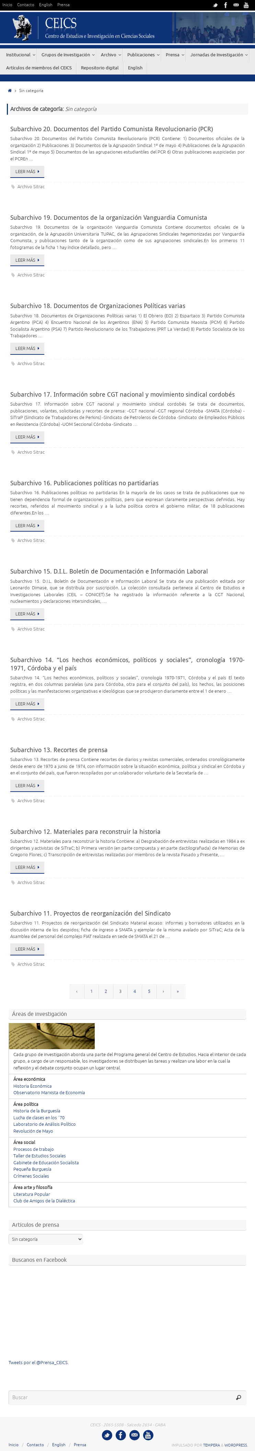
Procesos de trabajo (33, 1149)
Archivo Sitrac (31, 187)
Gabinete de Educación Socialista (46, 1163)
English (46, 5)
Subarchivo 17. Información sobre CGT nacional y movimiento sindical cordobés (122, 394)
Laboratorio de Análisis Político (44, 1124)
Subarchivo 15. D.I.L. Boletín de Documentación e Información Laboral (109, 571)
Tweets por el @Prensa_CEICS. (39, 1362)
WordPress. (236, 1445)
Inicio (7, 5)
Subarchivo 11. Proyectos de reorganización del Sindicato (90, 913)
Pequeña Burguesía (32, 1169)
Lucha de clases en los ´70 (39, 1118)
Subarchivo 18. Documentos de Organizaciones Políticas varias (97, 306)
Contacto (25, 5)
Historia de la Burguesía (36, 1111)
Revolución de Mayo (33, 1131)
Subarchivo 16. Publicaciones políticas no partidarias (84, 483)
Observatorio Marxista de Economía (49, 1093)
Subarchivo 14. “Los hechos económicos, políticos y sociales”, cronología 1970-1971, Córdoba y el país (127, 664)
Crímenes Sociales (31, 1176)
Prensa (63, 5)
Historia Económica (32, 1086)
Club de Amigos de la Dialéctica (44, 1201)
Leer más (28, 171)
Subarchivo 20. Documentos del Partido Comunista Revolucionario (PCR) (111, 129)
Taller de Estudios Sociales (39, 1156)
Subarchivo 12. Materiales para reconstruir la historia (85, 831)
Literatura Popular (31, 1194)
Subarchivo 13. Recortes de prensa (59, 750)
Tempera (211, 1445)
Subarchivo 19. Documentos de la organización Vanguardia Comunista (108, 217)
